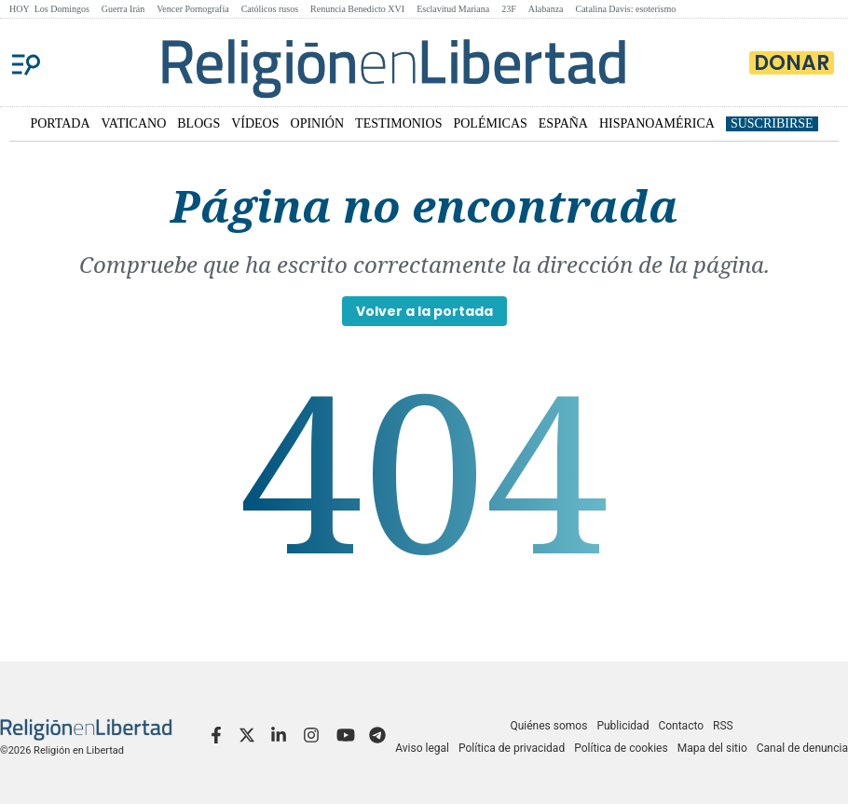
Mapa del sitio (712, 748)
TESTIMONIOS (398, 123)
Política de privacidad (511, 748)
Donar (791, 63)
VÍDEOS (255, 123)
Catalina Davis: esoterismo (626, 9)
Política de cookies (621, 748)
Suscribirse (772, 123)
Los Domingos (61, 9)
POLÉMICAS (490, 123)
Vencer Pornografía (192, 9)
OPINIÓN (318, 123)
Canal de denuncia (802, 748)
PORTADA (59, 123)
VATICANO (134, 123)
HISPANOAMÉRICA (657, 123)
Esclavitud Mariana (453, 9)
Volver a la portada (424, 311)
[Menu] (26, 62)
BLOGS (198, 123)
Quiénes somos (548, 725)
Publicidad (622, 725)
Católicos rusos (269, 9)
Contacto (681, 725)
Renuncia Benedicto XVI (357, 9)
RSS (723, 725)
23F (508, 9)
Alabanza (546, 9)
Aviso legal (422, 748)
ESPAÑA (563, 123)
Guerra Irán (123, 9)
